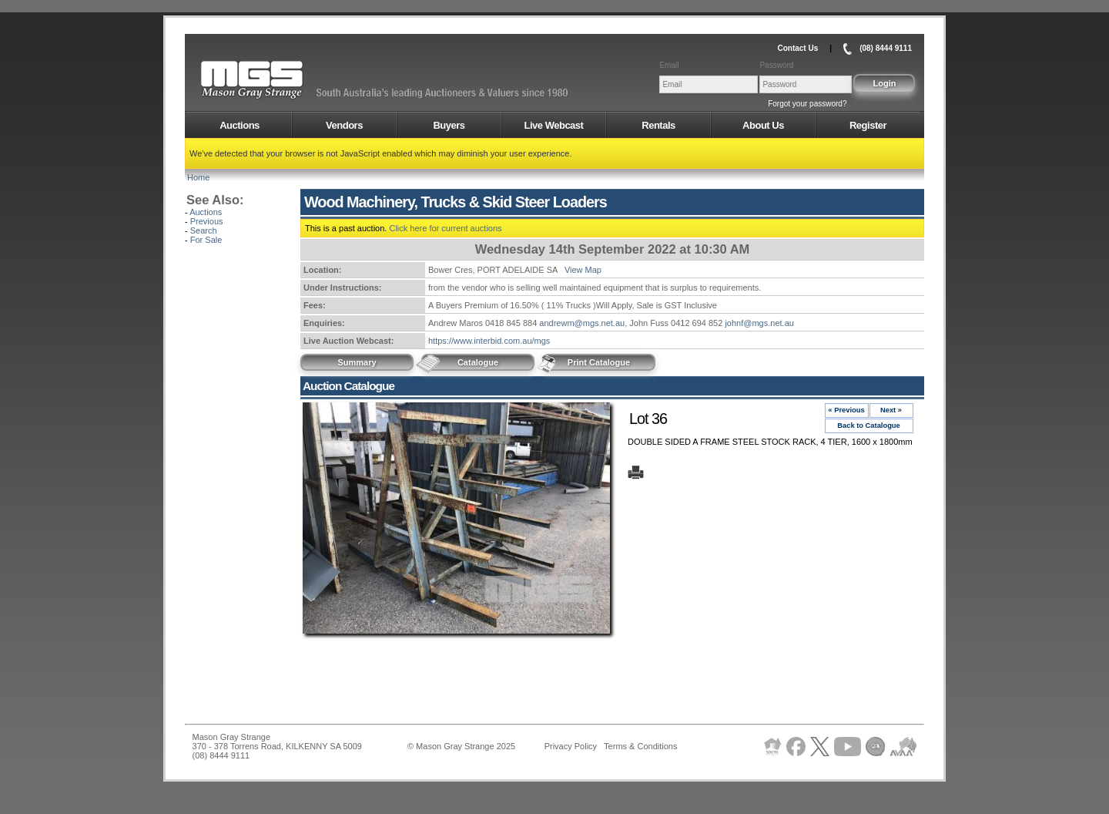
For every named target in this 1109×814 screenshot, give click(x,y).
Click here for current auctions (445, 228)
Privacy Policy (570, 746)
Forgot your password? (807, 103)
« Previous (846, 410)
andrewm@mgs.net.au (582, 323)
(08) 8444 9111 (885, 48)
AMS (289, 80)
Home (198, 177)
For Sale (206, 239)
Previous (206, 221)
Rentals (658, 125)
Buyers (448, 125)
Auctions (239, 125)
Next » (891, 410)
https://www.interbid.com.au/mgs (489, 340)
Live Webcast (554, 125)
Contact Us (797, 48)
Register (867, 125)
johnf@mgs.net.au (759, 323)
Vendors (344, 125)
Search (203, 230)
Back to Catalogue (868, 425)
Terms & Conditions (640, 746)
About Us (763, 125)
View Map (583, 269)
